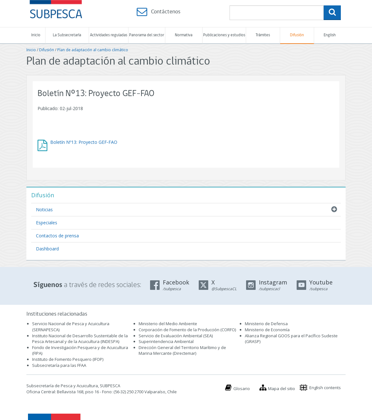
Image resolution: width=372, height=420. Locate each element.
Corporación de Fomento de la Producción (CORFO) (187, 329)
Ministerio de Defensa (266, 323)
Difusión (297, 35)
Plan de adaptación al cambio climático (92, 49)
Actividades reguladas (108, 35)
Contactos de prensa (57, 236)
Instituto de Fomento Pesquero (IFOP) (67, 359)
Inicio (35, 35)
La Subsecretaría (67, 35)
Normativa (183, 35)
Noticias (44, 209)
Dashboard (47, 249)
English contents (325, 387)
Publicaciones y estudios (224, 35)
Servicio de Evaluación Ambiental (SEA (175, 336)
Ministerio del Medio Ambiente (168, 323)
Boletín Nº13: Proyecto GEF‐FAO (83, 142)
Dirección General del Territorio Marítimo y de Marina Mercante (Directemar (182, 350)
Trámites (263, 35)
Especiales (46, 223)
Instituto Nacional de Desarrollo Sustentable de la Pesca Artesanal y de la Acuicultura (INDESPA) (80, 339)
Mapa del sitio (281, 388)
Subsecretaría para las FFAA (59, 365)
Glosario (241, 388)
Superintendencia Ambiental (166, 341)
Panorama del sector (146, 35)
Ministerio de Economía (267, 329)
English (330, 35)
